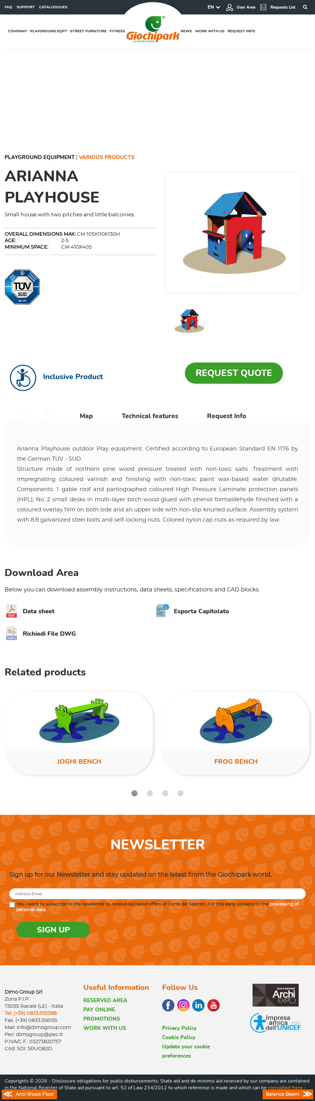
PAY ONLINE (99, 1009)
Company (17, 31)
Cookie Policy (178, 1037)
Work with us (210, 31)
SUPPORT (26, 7)
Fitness (117, 31)
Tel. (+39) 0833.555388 (31, 1013)
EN (211, 7)
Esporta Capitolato (192, 611)
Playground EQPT (48, 31)
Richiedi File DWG (40, 634)
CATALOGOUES (53, 7)
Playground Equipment (40, 157)
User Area (240, 7)
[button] (134, 793)
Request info (241, 31)
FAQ (8, 7)
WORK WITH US (104, 1028)
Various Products (106, 157)
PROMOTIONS (101, 1019)
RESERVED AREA (105, 1000)
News (186, 31)
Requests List (277, 7)
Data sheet (29, 611)
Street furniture (88, 31)
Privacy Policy (179, 1028)
